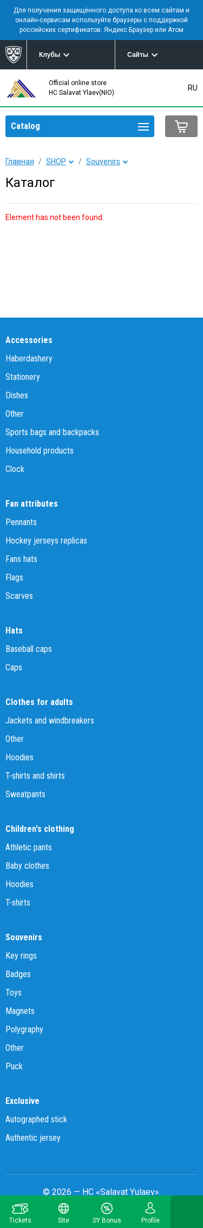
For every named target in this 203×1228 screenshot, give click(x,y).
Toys (13, 992)
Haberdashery (29, 358)
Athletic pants (28, 847)
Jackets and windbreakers (49, 720)
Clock (14, 469)
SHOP (56, 161)
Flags (14, 577)
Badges (18, 974)
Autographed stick (36, 1119)
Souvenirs (103, 161)
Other (14, 414)
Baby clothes (27, 866)
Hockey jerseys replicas (46, 540)
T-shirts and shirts (35, 776)
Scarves (19, 596)
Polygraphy (24, 1029)
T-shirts (17, 902)
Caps (13, 667)
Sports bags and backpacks (52, 432)
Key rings (21, 956)
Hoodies (19, 757)
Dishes (16, 395)
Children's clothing (39, 829)
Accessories (29, 340)
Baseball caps (28, 649)
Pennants (21, 522)
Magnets (20, 1011)
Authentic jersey (33, 1138)
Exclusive (22, 1101)
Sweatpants (25, 794)
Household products (39, 450)
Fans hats (21, 559)
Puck (14, 1066)
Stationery (22, 377)
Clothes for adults (39, 702)
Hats (14, 630)
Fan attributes (31, 504)
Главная (19, 161)
